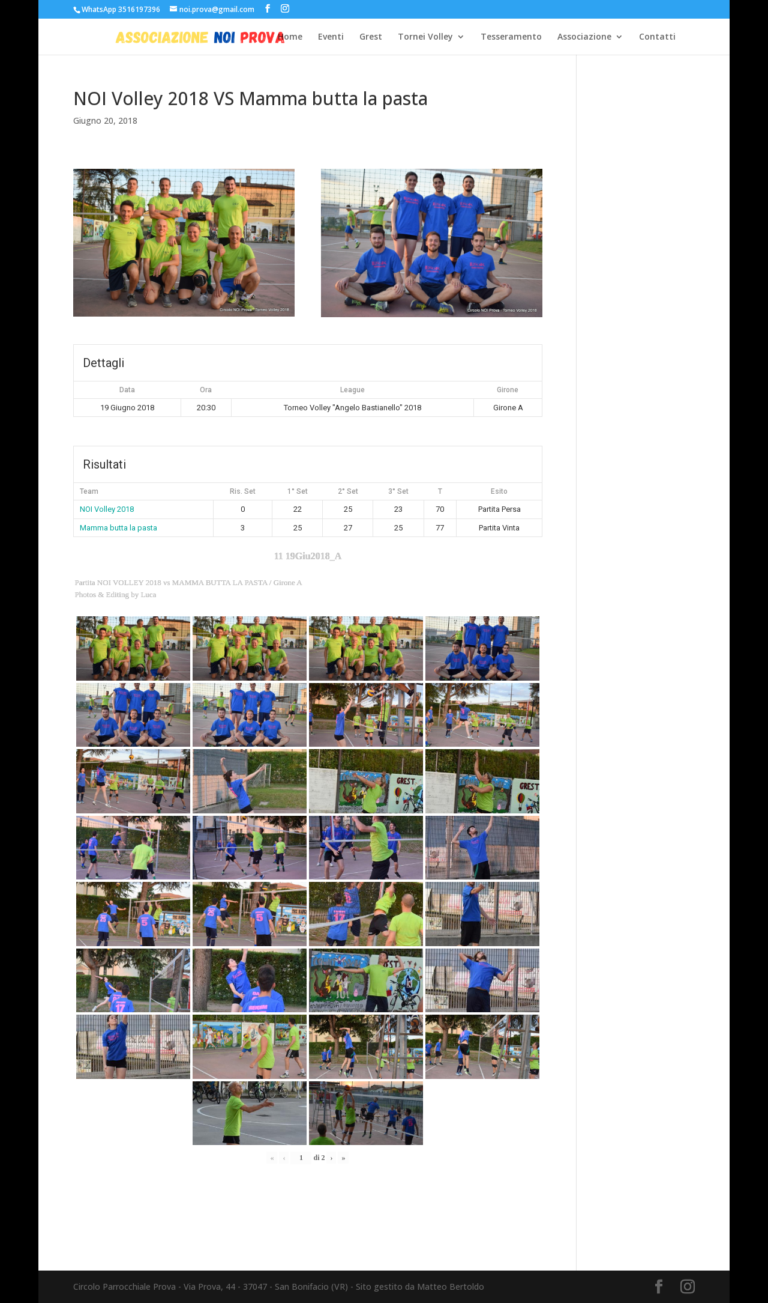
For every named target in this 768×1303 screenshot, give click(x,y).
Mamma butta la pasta (118, 527)
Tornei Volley (425, 37)
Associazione (584, 37)
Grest (370, 37)
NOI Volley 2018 (107, 509)
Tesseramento (511, 37)
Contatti (657, 37)
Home (290, 37)
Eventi (331, 37)
